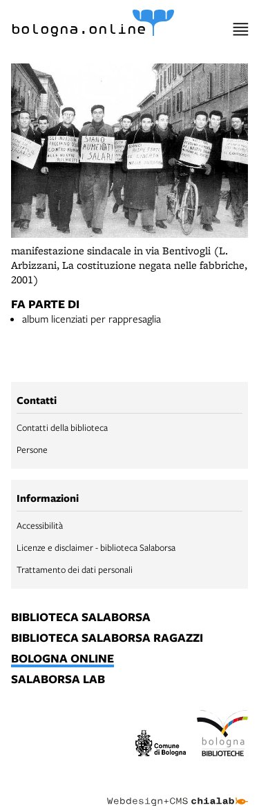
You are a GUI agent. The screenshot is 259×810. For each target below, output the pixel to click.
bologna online (62, 659)
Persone (32, 449)
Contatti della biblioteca (62, 427)
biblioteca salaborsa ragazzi (107, 638)
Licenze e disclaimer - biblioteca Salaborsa (96, 547)
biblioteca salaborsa (81, 618)
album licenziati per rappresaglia (91, 318)
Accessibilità (40, 525)
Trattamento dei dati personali (75, 569)
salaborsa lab (58, 680)
